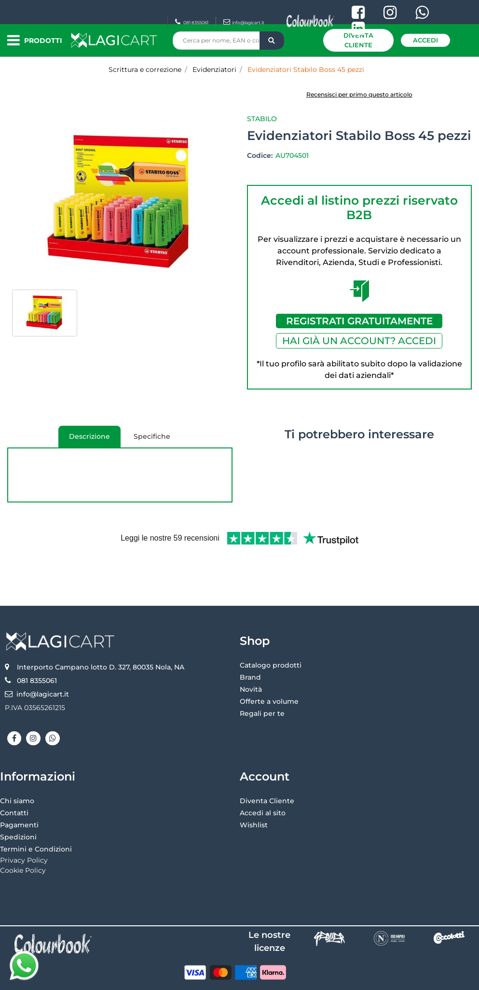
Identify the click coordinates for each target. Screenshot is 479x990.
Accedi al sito (263, 781)
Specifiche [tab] (152, 436)
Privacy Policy (24, 828)
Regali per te (262, 681)
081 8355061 (191, 22)
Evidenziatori (214, 69)
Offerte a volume (269, 669)
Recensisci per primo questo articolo (359, 94)
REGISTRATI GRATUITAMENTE (359, 321)
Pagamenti (19, 793)
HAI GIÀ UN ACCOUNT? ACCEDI (359, 341)
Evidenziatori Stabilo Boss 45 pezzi (305, 69)
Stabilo (262, 118)
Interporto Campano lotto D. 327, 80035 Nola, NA (100, 635)
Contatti (14, 781)
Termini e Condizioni (36, 817)
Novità (251, 657)
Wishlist (254, 793)
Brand (250, 645)
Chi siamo (17, 769)
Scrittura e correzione (145, 69)
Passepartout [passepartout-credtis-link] (281, 979)
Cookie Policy (23, 838)
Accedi (425, 40)
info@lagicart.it (243, 22)
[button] (272, 40)
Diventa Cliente (358, 40)
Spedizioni (18, 805)
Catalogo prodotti (270, 633)
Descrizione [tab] (86, 439)
